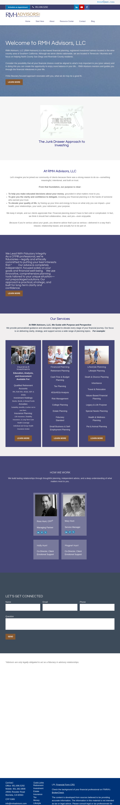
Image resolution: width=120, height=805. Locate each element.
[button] (27, 21)
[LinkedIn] (76, 7)
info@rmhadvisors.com (16, 803)
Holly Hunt (42, 545)
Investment (38, 788)
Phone (83, 602)
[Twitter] (45, 532)
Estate (36, 791)
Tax (35, 797)
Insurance (37, 794)
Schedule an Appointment (18, 7)
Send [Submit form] (10, 637)
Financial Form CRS (65, 785)
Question (10, 616)
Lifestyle (37, 803)
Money (36, 800)
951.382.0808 (19, 789)
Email (45, 602)
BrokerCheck (58, 792)
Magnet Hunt (72, 545)
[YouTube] (81, 7)
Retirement (38, 785)
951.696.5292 (18, 786)
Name (8, 602)
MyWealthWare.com (103, 7)
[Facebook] (86, 7)
